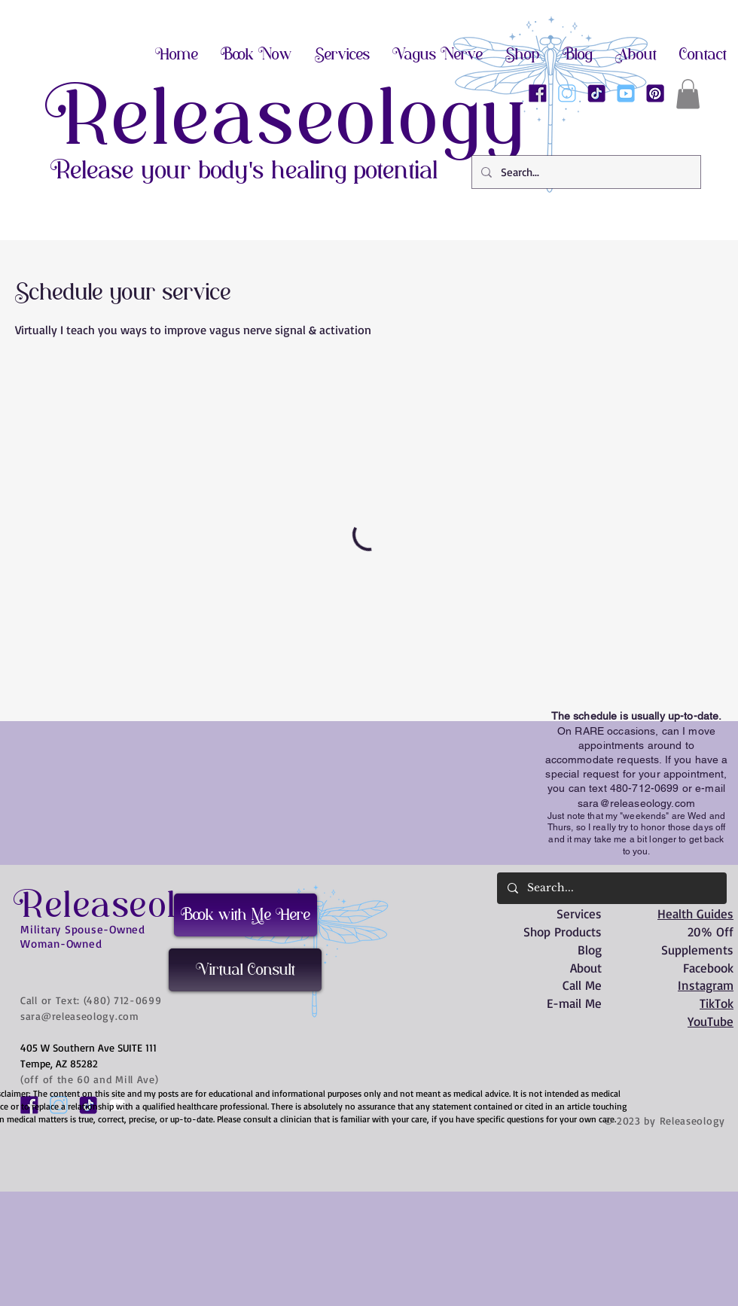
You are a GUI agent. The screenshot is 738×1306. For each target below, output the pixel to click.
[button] (687, 93)
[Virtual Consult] (245, 969)
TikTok (716, 1003)
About (586, 968)
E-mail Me (574, 1003)
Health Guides (695, 913)
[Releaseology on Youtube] (626, 93)
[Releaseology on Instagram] (567, 93)
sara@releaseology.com (636, 803)
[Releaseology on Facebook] (538, 93)
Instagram (705, 985)
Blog (590, 949)
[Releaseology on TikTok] (596, 93)
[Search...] (585, 172)
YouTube (710, 1021)
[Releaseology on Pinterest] (655, 93)
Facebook (708, 968)
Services (579, 913)
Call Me (582, 985)
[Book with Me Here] (245, 914)
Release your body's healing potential (244, 170)
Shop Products (562, 931)
